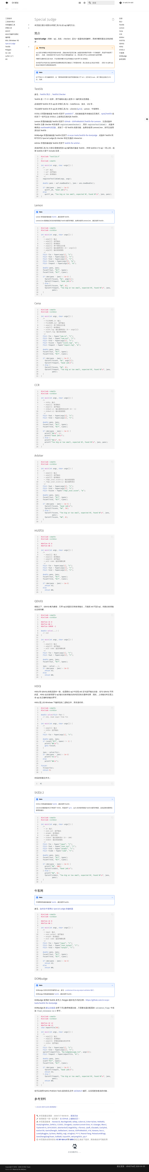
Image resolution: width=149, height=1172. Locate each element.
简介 (7, 8)
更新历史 (74, 1116)
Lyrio (79, 109)
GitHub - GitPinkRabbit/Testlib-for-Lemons (82, 121)
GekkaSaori (63, 1130)
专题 (110, 8)
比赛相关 (14, 8)
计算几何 (96, 8)
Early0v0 (103, 1128)
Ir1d (89, 1130)
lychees (52, 1133)
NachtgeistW (66, 1122)
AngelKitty (72, 1128)
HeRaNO (100, 1122)
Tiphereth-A (41, 1128)
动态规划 (58, 8)
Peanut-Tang (86, 1133)
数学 (73, 8)
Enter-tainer (91, 1122)
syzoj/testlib (106, 114)
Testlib (54, 217)
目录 (120, 19)
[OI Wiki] (6, 2)
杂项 (104, 8)
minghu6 (71, 1133)
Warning (42, 48)
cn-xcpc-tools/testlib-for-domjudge (82, 135)
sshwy (74, 1122)
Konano (95, 1130)
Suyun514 (66, 1136)
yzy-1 (85, 1136)
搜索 (50, 8)
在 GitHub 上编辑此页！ (70, 1119)
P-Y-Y (78, 1133)
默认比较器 (50, 1008)
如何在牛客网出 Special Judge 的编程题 (56, 909)
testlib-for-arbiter (72, 143)
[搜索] (101, 3)
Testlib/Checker (59, 94)
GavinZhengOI (51, 1130)
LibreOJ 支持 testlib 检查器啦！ (47, 1107)
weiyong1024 (76, 1136)
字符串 (66, 8)
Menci (103, 1125)
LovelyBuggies (42, 1133)
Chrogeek (68, 1125)
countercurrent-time (81, 1125)
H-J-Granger (95, 1125)
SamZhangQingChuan (45, 1136)
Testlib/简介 (45, 94)
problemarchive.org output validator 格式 (79, 990)
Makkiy (59, 1133)
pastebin (69, 114)
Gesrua (71, 1130)
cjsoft (88, 1128)
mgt (64, 1133)
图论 (88, 8)
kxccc (101, 1130)
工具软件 (24, 8)
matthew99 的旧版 (48, 127)
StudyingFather (42, 1125)
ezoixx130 (40, 1130)
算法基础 (42, 8)
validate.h (78, 1091)
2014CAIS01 (52, 1128)
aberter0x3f (62, 1128)
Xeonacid (56, 1122)
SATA (72, 1139)
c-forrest (81, 1128)
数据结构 (81, 8)
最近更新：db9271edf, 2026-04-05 (131, 1166)
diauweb (95, 1128)
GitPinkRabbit (81, 1130)
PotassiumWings (98, 1133)
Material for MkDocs (19, 1169)
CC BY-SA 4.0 (61, 1139)
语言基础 (33, 8)
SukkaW (58, 1136)
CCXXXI (60, 1125)
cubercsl (81, 1122)
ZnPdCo (53, 1125)
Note (40, 72)
